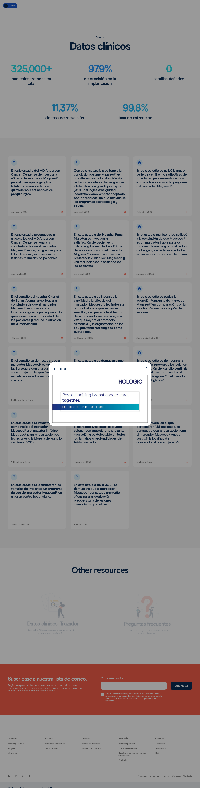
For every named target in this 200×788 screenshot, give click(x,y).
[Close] (146, 367)
